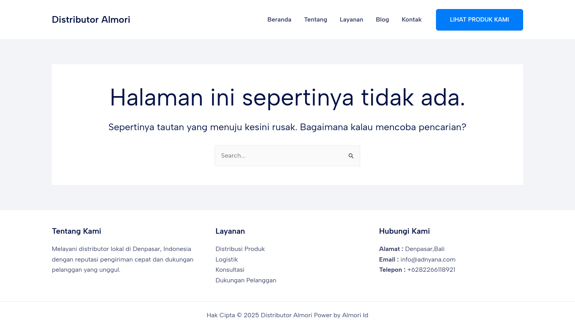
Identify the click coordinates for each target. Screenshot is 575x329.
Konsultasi (230, 269)
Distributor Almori (91, 19)
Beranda (279, 19)
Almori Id (355, 315)
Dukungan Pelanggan (246, 280)
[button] (479, 20)
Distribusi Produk (240, 249)
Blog (382, 19)
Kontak (412, 19)
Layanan (351, 19)
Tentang (315, 19)
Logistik (227, 259)
